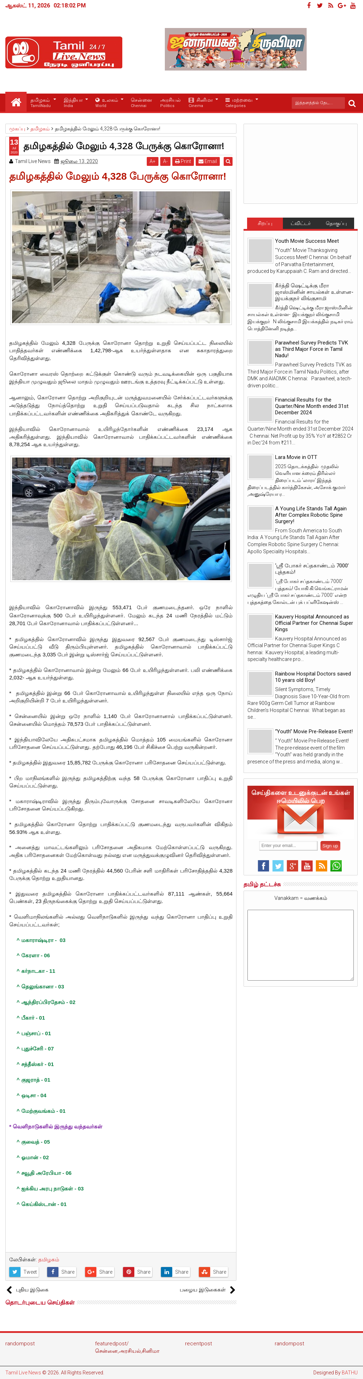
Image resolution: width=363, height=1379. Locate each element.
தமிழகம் (40, 103)
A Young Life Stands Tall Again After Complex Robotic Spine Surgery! (311, 515)
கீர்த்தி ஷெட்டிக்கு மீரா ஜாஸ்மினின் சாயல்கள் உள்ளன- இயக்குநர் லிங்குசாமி (314, 292)
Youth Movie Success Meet (307, 241)
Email (209, 161)
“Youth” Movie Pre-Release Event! (314, 731)
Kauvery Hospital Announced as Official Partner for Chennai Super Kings (314, 623)
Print (184, 161)
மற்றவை (238, 103)
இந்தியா (73, 103)
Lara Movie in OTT (296, 457)
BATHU (350, 1372)
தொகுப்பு (336, 223)
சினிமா (201, 103)
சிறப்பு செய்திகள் (264, 224)
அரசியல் (170, 103)
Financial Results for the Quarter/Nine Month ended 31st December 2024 (311, 406)
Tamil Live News (23, 1372)
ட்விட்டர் (301, 223)
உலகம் (106, 103)
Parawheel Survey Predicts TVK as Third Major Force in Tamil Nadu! (311, 349)
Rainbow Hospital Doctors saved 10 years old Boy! (313, 677)
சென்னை (141, 103)
